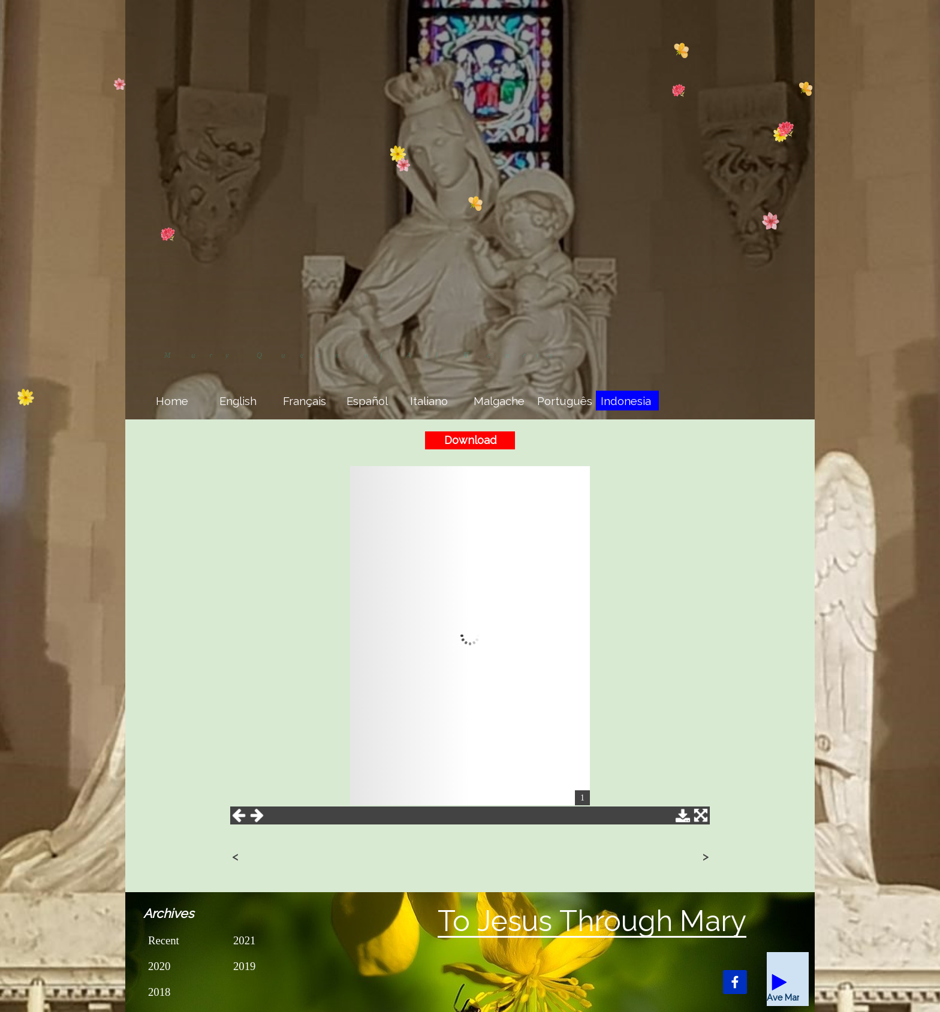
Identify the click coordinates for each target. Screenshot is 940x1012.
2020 (159, 966)
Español (367, 400)
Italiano (429, 400)
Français (304, 400)
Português (564, 400)
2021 (244, 940)
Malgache (499, 400)
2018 (159, 992)
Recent (163, 940)
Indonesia (626, 400)
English (238, 400)
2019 (244, 966)
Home (172, 400)
